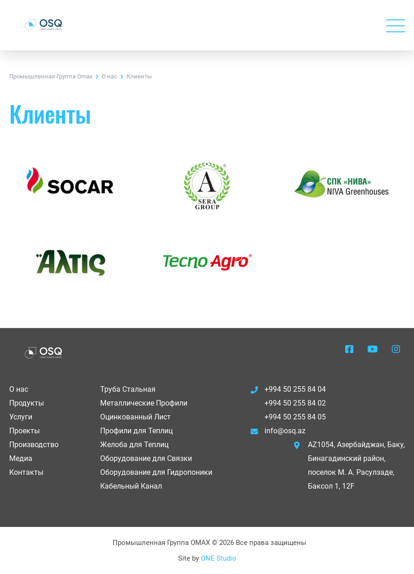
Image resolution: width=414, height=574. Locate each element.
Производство (34, 444)
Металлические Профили (143, 403)
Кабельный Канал (131, 486)
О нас (109, 76)
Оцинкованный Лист (135, 417)
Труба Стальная (128, 389)
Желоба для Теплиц (134, 444)
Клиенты (139, 76)
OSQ (43, 24)
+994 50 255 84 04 (295, 389)
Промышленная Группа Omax (50, 76)
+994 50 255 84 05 (295, 417)
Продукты (26, 403)
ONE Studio (218, 558)
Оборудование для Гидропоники (156, 472)
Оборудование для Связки (146, 458)
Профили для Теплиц (136, 430)
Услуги (20, 417)
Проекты (24, 430)
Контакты (26, 472)
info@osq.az (285, 430)
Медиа (20, 458)
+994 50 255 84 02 (295, 403)
